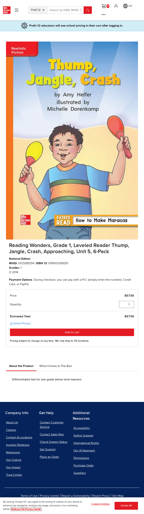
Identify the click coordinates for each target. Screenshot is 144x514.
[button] (116, 6)
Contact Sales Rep (52, 434)
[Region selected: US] (127, 6)
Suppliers (80, 473)
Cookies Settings (100, 504)
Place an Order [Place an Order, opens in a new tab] (49, 456)
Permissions (81, 458)
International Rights (86, 443)
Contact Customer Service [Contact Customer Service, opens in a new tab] (52, 424)
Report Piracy (101, 495)
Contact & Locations (19, 437)
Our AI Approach (84, 450)
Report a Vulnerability (76, 495)
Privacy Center (49, 495)
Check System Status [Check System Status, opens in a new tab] (53, 441)
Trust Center (14, 474)
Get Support (48, 449)
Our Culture (13, 459)
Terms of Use (29, 495)
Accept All (126, 505)
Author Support (83, 435)
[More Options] (103, 14)
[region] (72, 505)
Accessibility (82, 428)
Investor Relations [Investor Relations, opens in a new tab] (17, 444)
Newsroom (13, 452)
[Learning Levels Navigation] (17, 10)
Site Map (118, 495)
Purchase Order (84, 465)
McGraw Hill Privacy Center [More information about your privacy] (26, 509)
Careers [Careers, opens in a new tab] (11, 429)
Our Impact (13, 467)
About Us (12, 422)
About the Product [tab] (21, 365)
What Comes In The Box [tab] (55, 365)
